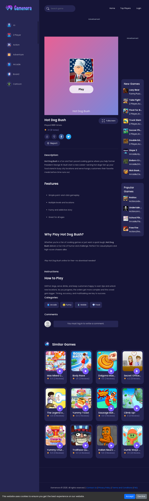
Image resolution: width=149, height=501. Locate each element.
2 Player (14, 35)
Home (112, 8)
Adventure (15, 54)
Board (13, 74)
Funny (66, 304)
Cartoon (14, 84)
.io (11, 25)
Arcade (14, 64)
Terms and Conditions (122, 487)
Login (138, 8)
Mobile (81, 304)
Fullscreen (108, 121)
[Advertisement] (94, 26)
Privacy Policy (104, 487)
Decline (141, 496)
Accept (130, 496)
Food (96, 304)
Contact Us (91, 487)
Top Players (125, 8)
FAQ (136, 487)
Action (13, 44)
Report (52, 143)
